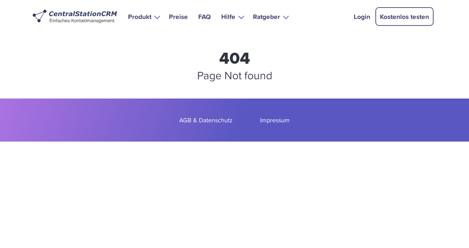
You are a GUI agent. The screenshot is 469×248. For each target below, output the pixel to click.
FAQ (204, 16)
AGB (185, 120)
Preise (178, 16)
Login (362, 16)
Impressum (275, 120)
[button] (143, 16)
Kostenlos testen (404, 16)
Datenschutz (216, 120)
